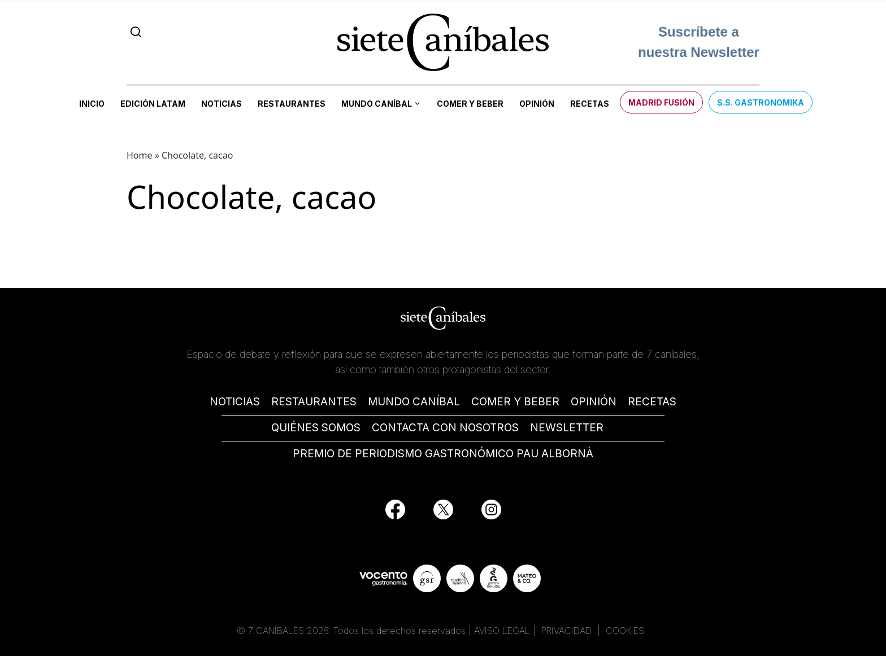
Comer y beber (470, 103)
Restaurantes (291, 103)
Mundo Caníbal (376, 103)
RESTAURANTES (314, 401)
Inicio (92, 103)
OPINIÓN (593, 401)
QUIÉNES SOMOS (316, 427)
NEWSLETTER (566, 427)
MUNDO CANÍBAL (414, 401)
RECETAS (652, 401)
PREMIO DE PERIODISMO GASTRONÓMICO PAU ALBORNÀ (443, 453)
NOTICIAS (235, 401)
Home (140, 155)
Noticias (221, 103)
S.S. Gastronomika (760, 102)
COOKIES (625, 630)
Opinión (536, 103)
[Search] (136, 31)
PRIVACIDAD (567, 630)
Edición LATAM (152, 103)
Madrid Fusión (661, 102)
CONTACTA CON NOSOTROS (445, 427)
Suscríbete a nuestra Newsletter (699, 39)
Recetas (589, 103)
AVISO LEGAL (502, 630)
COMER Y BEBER (515, 401)
